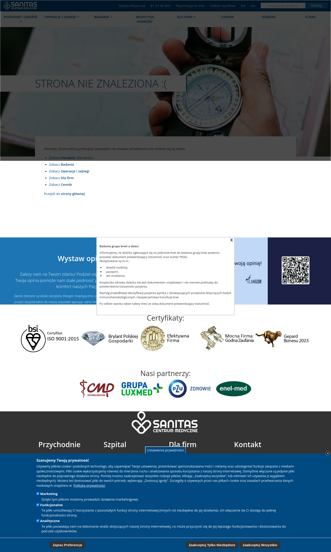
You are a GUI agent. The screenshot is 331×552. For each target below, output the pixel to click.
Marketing (49, 493)
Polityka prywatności (89, 485)
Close (328, 453)
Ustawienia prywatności (165, 450)
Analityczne (50, 520)
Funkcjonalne (51, 505)
